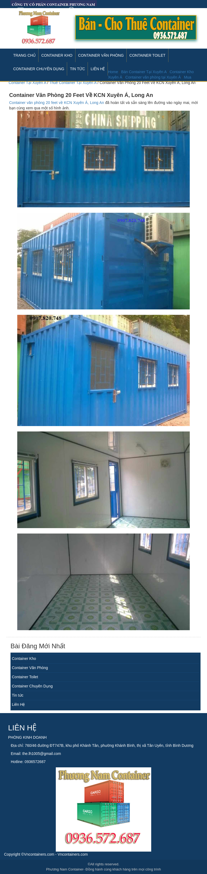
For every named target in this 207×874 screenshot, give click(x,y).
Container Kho (57, 55)
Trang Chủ (24, 55)
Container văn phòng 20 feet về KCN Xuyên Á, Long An (56, 102)
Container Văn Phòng (101, 55)
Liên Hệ (18, 704)
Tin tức (17, 695)
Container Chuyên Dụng (32, 686)
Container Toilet (147, 55)
